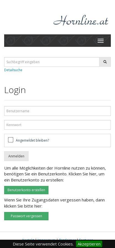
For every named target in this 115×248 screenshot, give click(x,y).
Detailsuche (13, 70)
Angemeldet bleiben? (32, 140)
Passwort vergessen (26, 216)
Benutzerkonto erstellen (26, 190)
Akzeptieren (89, 244)
